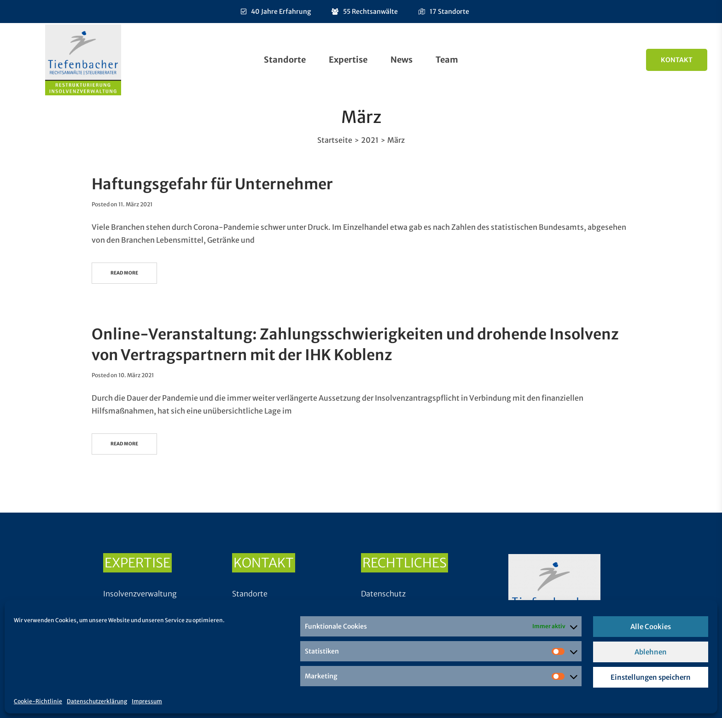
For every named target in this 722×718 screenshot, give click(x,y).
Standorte (285, 59)
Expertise (348, 59)
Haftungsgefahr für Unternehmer (212, 184)
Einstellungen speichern (651, 677)
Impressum (147, 701)
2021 (369, 140)
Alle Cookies (650, 626)
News (401, 59)
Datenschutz (383, 593)
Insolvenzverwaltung (140, 593)
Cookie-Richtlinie (38, 701)
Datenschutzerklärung (97, 701)
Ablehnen (651, 652)
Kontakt (677, 60)
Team (447, 59)
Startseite (334, 140)
